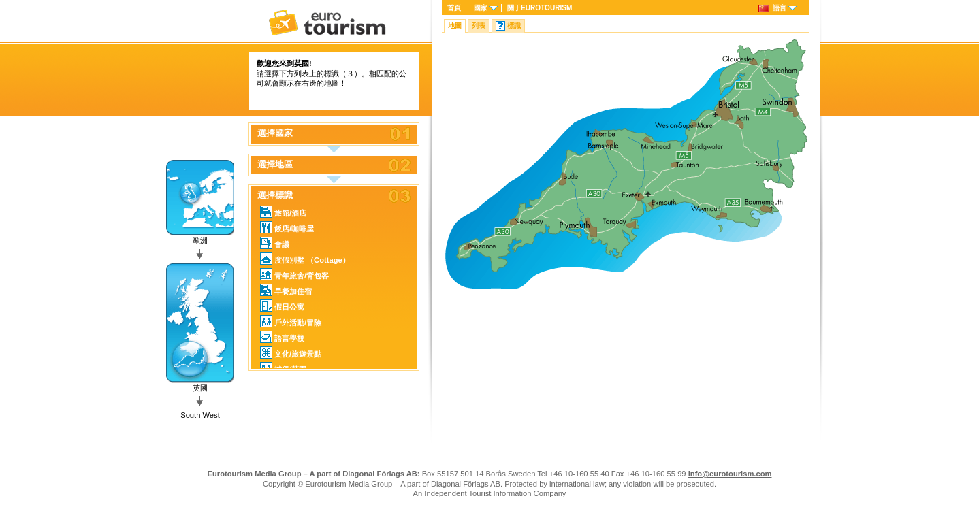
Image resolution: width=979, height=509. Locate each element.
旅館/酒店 (283, 212)
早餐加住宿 (286, 290)
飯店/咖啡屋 (287, 227)
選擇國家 (275, 133)
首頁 (454, 8)
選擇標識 (275, 195)
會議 (274, 243)
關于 (539, 8)
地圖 (455, 25)
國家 (480, 8)
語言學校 (282, 337)
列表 (478, 25)
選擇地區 (275, 164)
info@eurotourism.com (730, 474)
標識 (514, 25)
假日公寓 (282, 305)
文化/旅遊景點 (290, 352)
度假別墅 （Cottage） (305, 258)
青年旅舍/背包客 (294, 274)
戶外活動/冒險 (290, 321)
